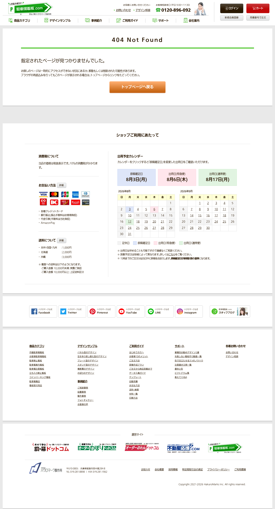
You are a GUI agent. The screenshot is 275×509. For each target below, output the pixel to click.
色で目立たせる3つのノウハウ (189, 360)
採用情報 (173, 469)
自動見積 (133, 381)
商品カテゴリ (36, 346)
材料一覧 (133, 393)
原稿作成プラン (136, 364)
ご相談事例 (83, 387)
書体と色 (179, 368)
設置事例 (82, 392)
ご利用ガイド (136, 346)
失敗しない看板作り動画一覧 (188, 356)
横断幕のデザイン (86, 368)
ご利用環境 (240, 469)
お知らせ (145, 469)
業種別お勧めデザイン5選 (187, 352)
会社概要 (159, 469)
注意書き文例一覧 (183, 364)
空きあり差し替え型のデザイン (92, 356)
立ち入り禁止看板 (37, 373)
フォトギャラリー (86, 400)
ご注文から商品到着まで (140, 368)
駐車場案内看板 (36, 364)
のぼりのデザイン (86, 373)
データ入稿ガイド (137, 373)
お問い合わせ (123, 10)
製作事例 (82, 396)
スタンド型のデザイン (88, 364)
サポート (179, 346)
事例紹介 (82, 382)
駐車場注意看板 (36, 368)
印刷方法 (133, 398)
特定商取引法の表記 (192, 469)
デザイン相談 (143, 10)
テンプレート (135, 377)
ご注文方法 (134, 360)
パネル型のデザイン (87, 352)
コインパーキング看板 (39, 377)
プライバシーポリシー (218, 469)
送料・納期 (134, 389)
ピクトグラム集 (182, 373)
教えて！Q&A (181, 377)
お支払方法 (134, 385)
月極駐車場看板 (36, 352)
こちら (172, 254)
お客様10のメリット (138, 356)
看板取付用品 (35, 385)
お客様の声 (83, 404)
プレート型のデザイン (88, 360)
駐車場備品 (34, 381)
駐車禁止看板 (35, 360)
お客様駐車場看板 (37, 356)
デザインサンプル (87, 346)
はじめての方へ (136, 352)
